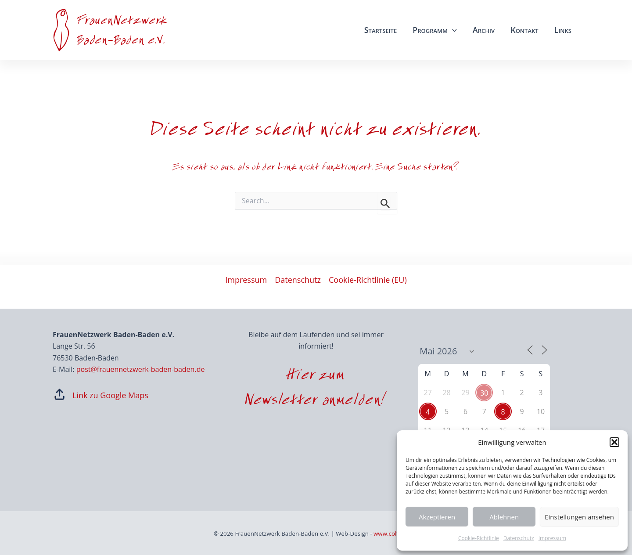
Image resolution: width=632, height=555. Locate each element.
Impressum (552, 538)
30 (484, 393)
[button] (614, 442)
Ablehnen (504, 516)
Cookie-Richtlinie (478, 538)
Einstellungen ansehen (579, 516)
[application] (452, 29)
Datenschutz (518, 538)
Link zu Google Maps (110, 395)
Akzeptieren (437, 516)
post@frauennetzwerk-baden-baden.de (140, 369)
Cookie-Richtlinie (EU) (368, 279)
